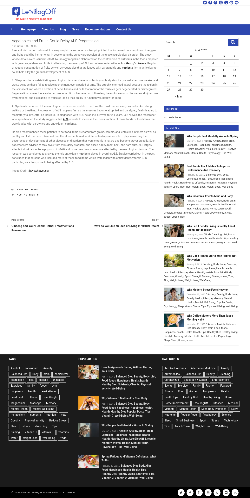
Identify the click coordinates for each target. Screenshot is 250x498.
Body (225, 140)
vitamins (63, 432)
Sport (176, 186)
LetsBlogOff (219, 148)
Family (190, 298)
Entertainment (220, 379)
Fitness (201, 178)
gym (54, 385)
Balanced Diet (213, 174)
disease (43, 379)
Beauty (220, 294)
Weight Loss (198, 186)
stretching (41, 426)
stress (167, 216)
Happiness (205, 144)
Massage (35, 403)
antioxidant (31, 368)
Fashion (210, 385)
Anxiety (208, 140)
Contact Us (123, 29)
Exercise (191, 178)
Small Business (185, 420)
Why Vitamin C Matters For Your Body (124, 398)
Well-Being (227, 186)
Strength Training (201, 276)
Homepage (28, 29)
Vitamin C (31, 432)
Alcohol (15, 368)
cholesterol (61, 374)
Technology (231, 420)
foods (216, 178)
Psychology (213, 153)
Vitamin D (47, 432)
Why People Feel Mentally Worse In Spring (212, 136)
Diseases (58, 379)
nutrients (31, 195)
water (14, 437)
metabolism (212, 272)
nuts (63, 414)
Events (168, 385)
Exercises (192, 144)
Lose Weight (50, 397)
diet (225, 234)
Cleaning (217, 234)
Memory (168, 153)
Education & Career (195, 379)
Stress (175, 216)
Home (213, 208)
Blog (63, 29)
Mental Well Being (205, 302)
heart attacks (49, 391)
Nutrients (210, 182)
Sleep (228, 212)
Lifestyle (231, 148)
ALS (65, 119)
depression (17, 379)
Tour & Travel (182, 426)
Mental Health (182, 153)
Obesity (179, 276)
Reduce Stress (58, 420)
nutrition (51, 414)
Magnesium (18, 403)
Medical (178, 212)
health (227, 144)
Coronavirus (171, 379)
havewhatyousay (39, 170)
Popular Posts (224, 302)
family (31, 385)
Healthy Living (28, 189)
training (15, 432)
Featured (225, 385)
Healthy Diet (187, 182)
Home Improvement (176, 403)
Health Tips (222, 238)
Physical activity (34, 420)
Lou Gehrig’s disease (133, 63)
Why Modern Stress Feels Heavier (207, 289)
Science (226, 414)
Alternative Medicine (203, 368)
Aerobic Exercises (175, 368)
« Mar (178, 96)
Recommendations (97, 29)
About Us (48, 29)
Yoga (63, 437)
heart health (170, 272)
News (75, 29)
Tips (223, 153)
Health (190, 148)
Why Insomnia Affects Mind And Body (210, 196)
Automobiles (172, 374)
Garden (193, 391)
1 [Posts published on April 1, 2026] (191, 63)
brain (231, 140)
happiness (217, 144)
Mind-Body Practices (213, 408)
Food (209, 178)
